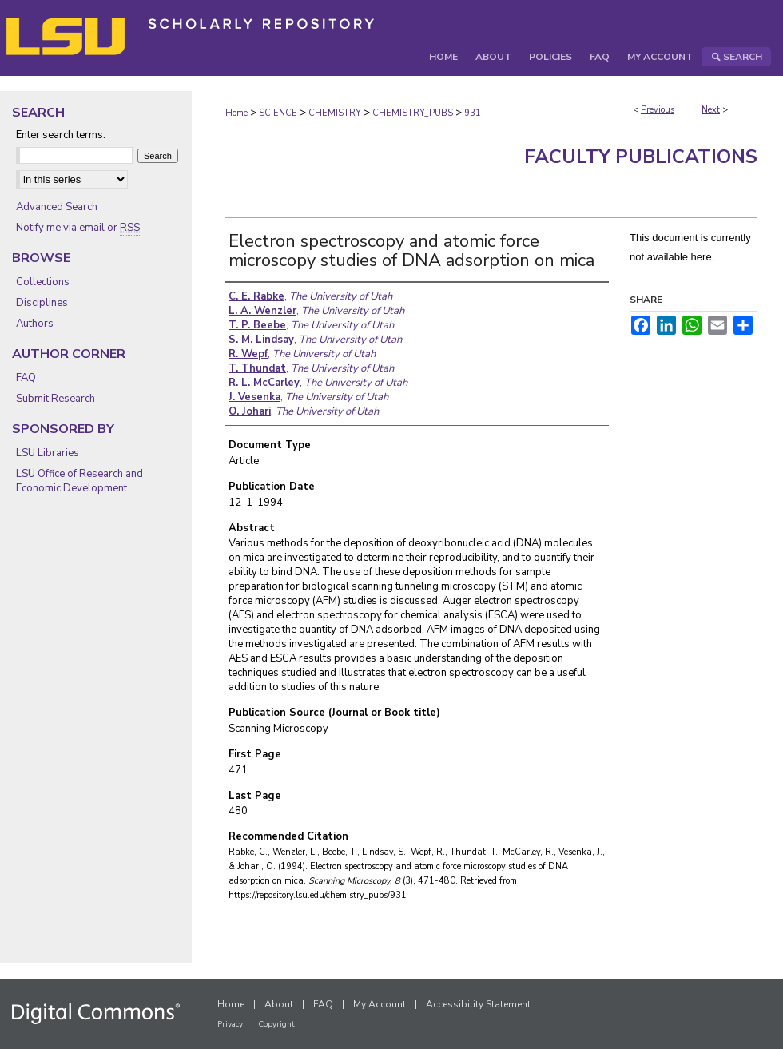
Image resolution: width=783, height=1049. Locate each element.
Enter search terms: (60, 135)
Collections (43, 282)
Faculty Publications (640, 156)
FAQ (26, 378)
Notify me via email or (78, 228)
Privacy (230, 1024)
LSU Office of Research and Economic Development (79, 481)
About (278, 1004)
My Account (379, 1004)
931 (472, 113)
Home (236, 113)
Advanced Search (56, 207)
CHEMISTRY (334, 113)
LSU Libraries (47, 453)
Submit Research (55, 398)
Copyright (276, 1024)
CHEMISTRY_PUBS (412, 113)
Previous (657, 110)
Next (711, 110)
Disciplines (42, 303)
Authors (35, 323)
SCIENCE (278, 113)
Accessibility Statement (478, 1004)
